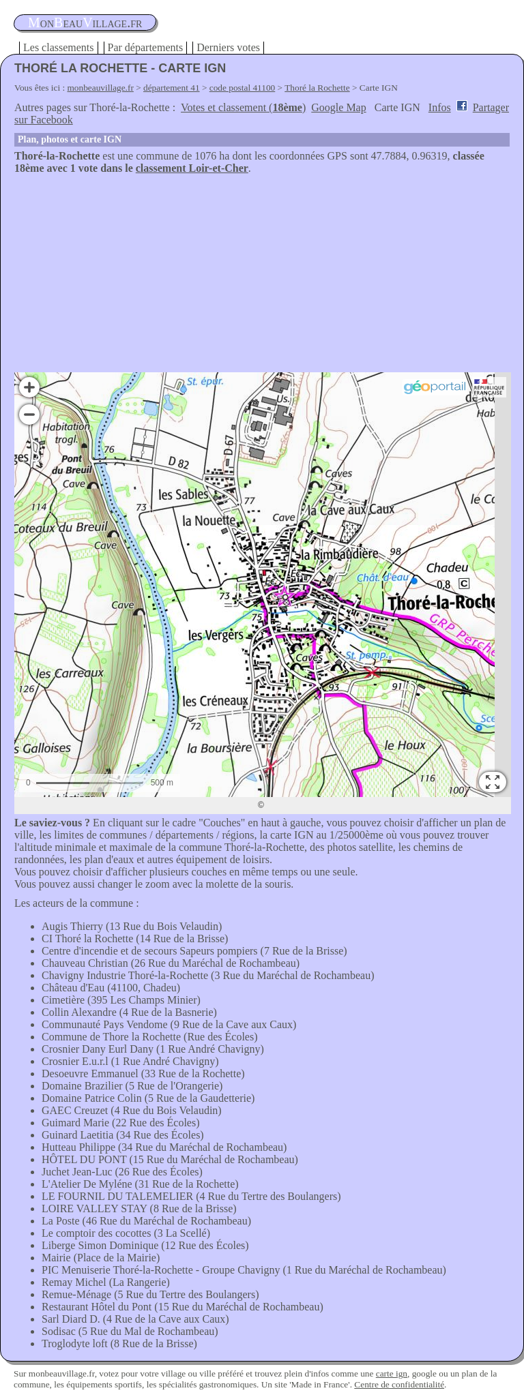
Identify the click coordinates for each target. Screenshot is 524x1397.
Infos (439, 107)
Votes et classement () (243, 107)
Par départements (146, 47)
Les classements (58, 47)
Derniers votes (228, 47)
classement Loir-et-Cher (192, 168)
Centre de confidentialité (399, 1384)
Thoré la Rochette (317, 87)
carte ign (391, 1373)
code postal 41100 (242, 87)
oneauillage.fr (85, 22)
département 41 (171, 87)
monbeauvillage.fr (101, 87)
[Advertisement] (262, 276)
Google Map (338, 107)
